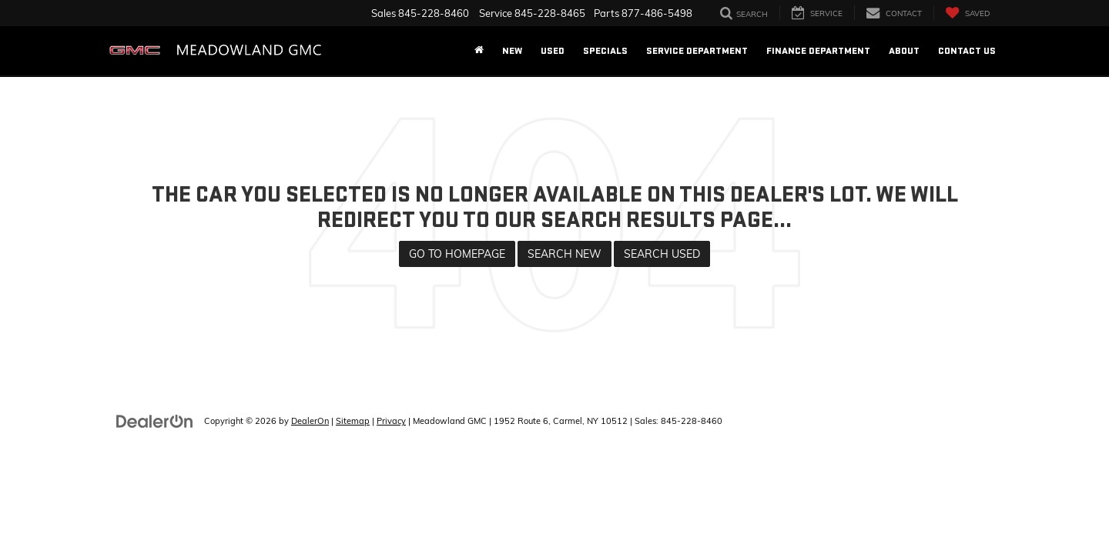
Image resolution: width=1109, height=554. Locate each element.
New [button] (512, 51)
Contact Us (967, 51)
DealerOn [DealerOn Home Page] (310, 421)
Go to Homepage (457, 254)
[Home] (479, 50)
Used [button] (553, 51)
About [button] (904, 51)
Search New (564, 254)
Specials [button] (605, 51)
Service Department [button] (697, 51)
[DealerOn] (155, 420)
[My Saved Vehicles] (967, 12)
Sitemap (353, 421)
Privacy (391, 421)
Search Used (662, 254)
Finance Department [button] (818, 51)
